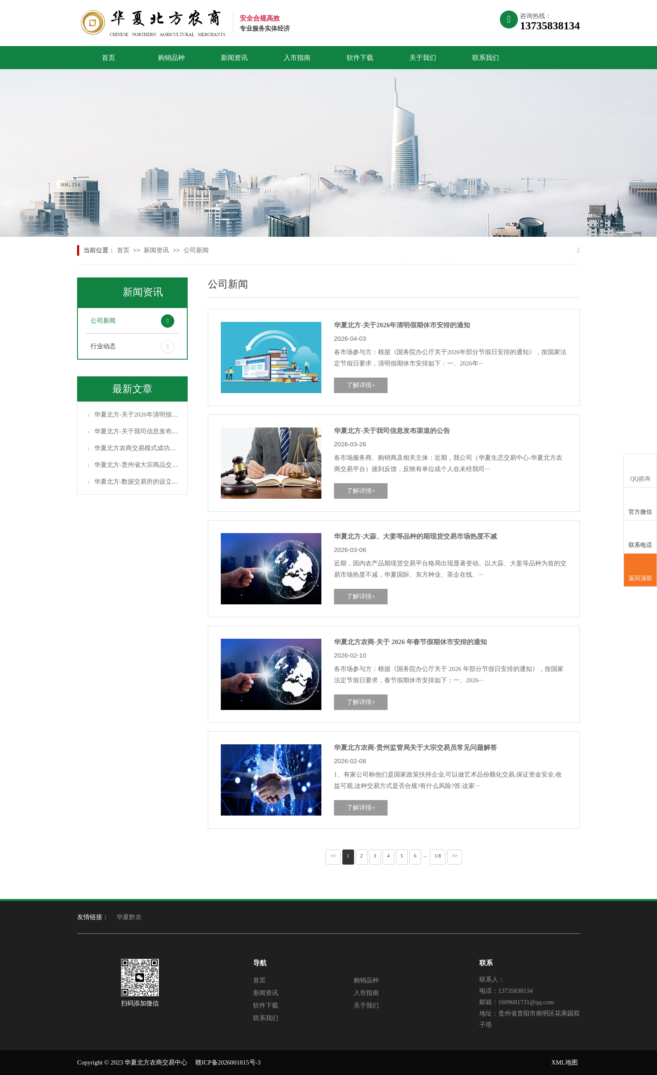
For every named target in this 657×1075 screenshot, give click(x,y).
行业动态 (103, 346)
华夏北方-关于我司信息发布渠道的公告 (148, 431)
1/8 (438, 856)
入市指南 (297, 57)
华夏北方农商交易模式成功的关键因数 (147, 448)
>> (455, 856)
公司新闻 (196, 250)
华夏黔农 (129, 917)
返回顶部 (640, 570)
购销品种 (171, 57)
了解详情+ (361, 385)
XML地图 (564, 1062)
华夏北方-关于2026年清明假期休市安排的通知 (158, 414)
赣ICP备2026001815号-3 (228, 1062)
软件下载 (360, 57)
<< (333, 856)
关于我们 (422, 57)
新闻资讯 (234, 57)
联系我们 (485, 57)
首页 (108, 57)
